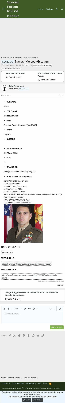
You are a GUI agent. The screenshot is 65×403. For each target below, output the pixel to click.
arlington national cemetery (42, 65)
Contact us (6, 383)
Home (45, 383)
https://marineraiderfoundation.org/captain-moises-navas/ (26, 264)
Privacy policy (31, 383)
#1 (63, 95)
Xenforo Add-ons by (50, 388)
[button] (4, 309)
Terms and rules (18, 383)
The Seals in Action (15, 73)
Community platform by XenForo (21, 388)
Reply (61, 285)
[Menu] (4, 9)
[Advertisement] (33, 37)
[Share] (59, 95)
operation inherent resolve (11, 68)
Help (39, 383)
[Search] (61, 9)
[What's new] (56, 9)
